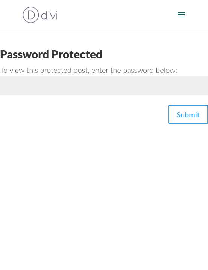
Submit (188, 114)
